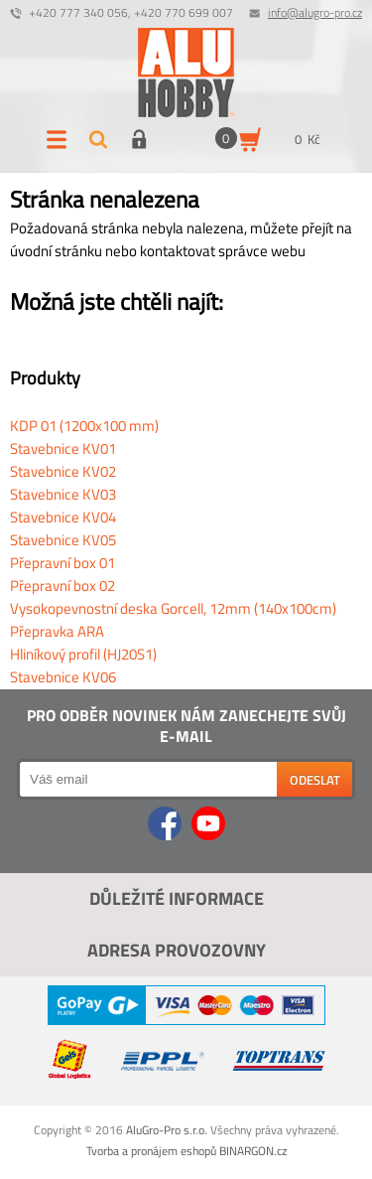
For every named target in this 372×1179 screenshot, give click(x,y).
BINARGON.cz (253, 1150)
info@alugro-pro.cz (315, 12)
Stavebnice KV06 (63, 676)
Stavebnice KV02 (63, 471)
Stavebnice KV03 (63, 494)
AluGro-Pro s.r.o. (166, 1129)
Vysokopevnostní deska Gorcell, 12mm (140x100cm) (173, 608)
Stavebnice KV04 (63, 517)
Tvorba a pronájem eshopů (151, 1150)
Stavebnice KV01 (63, 448)
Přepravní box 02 (62, 585)
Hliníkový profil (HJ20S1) (83, 654)
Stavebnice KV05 (63, 539)
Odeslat (315, 780)
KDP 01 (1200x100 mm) (84, 425)
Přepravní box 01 (62, 562)
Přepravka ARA (57, 631)
